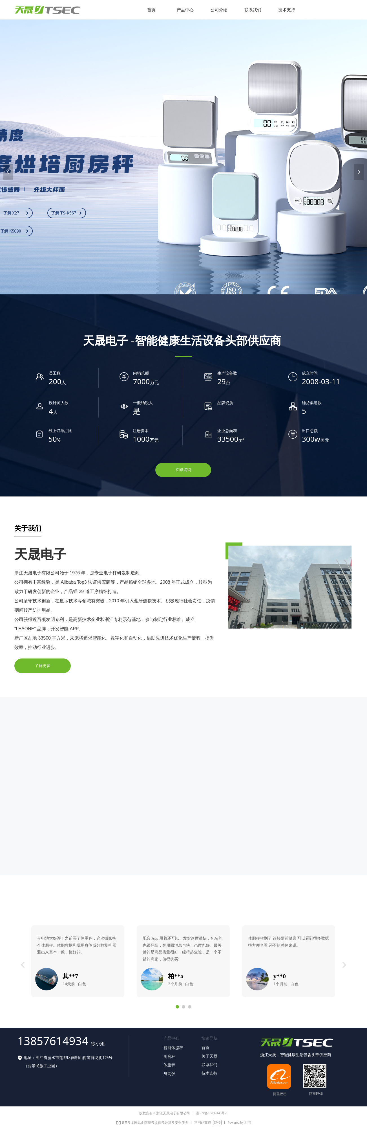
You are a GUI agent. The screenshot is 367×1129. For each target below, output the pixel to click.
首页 (151, 10)
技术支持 (286, 10)
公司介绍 (219, 10)
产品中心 (185, 10)
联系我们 (252, 10)
